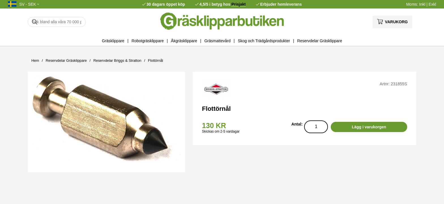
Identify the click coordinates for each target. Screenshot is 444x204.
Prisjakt (238, 4)
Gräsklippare (113, 41)
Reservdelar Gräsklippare (319, 41)
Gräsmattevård (217, 41)
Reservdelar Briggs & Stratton (117, 60)
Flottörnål (155, 60)
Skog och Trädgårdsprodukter (264, 41)
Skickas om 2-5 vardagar (221, 131)
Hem (35, 60)
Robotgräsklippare (148, 41)
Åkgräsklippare (184, 41)
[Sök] (57, 22)
